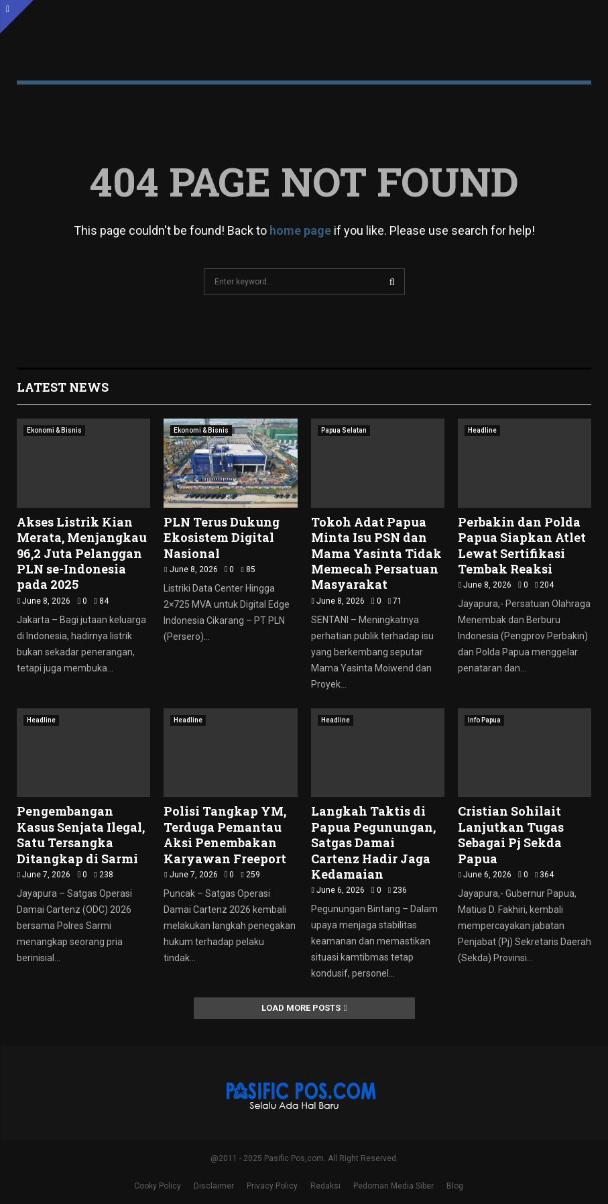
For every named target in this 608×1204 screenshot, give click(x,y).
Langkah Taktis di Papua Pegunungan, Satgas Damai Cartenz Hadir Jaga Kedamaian (373, 842)
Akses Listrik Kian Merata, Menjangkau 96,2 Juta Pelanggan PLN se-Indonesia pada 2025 (82, 553)
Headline (482, 430)
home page (300, 230)
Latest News (63, 387)
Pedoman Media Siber (393, 1186)
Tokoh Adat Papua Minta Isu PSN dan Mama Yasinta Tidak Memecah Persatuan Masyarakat (376, 553)
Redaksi (325, 1186)
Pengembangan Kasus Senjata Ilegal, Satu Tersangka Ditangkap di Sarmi (81, 834)
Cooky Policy (157, 1186)
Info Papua (484, 720)
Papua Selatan (344, 430)
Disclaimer (214, 1186)
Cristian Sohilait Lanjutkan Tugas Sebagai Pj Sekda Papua (511, 834)
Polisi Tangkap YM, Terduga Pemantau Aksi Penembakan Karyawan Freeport (225, 834)
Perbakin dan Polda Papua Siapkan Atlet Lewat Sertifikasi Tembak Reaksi (522, 545)
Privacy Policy (272, 1186)
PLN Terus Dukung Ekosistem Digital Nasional (222, 537)
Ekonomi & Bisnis (54, 430)
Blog (454, 1186)
